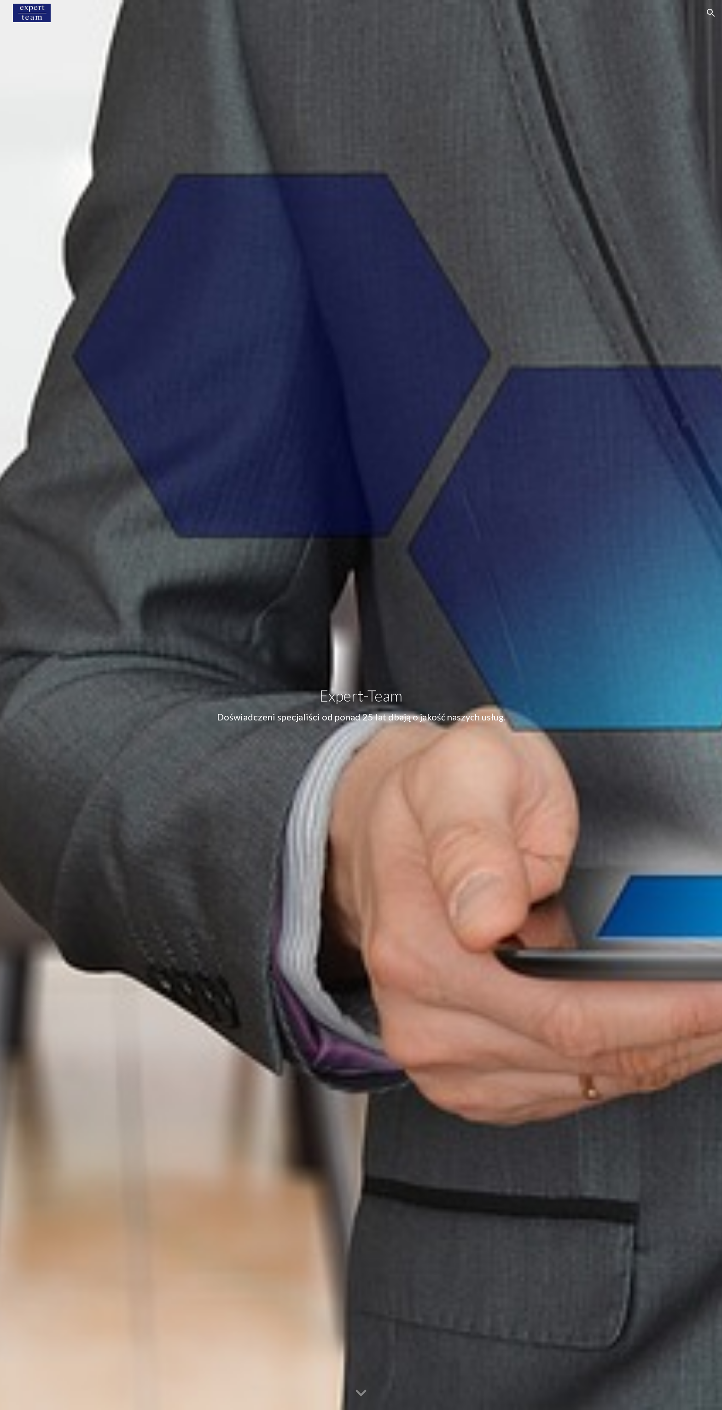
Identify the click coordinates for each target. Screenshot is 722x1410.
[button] (711, 13)
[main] (361, 705)
